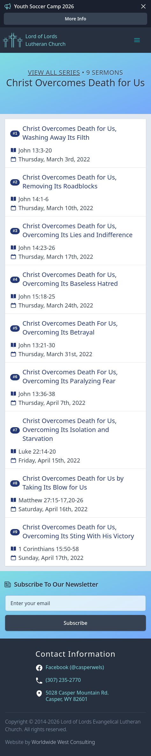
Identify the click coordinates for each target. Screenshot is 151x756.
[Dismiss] (143, 6)
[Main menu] (137, 40)
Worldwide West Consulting (63, 741)
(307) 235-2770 (63, 680)
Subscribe (76, 622)
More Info (75, 19)
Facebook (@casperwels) (75, 667)
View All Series (54, 72)
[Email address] (75, 603)
